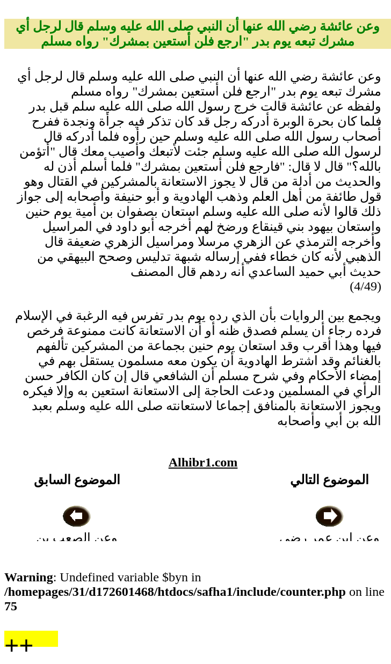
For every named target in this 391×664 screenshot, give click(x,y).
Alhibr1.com (203, 462)
